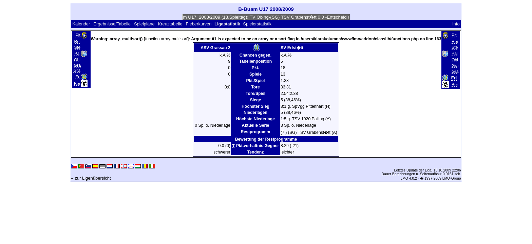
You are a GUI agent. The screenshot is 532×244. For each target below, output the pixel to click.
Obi (77, 60)
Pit (78, 35)
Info (456, 23)
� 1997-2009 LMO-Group (440, 178)
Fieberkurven (199, 23)
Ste (77, 47)
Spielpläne (144, 23)
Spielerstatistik (257, 23)
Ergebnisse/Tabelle (112, 23)
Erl (77, 77)
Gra (77, 70)
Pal (77, 54)
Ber (77, 83)
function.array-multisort (166, 39)
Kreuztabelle (170, 23)
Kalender (81, 23)
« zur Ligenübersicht (91, 178)
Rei (77, 41)
